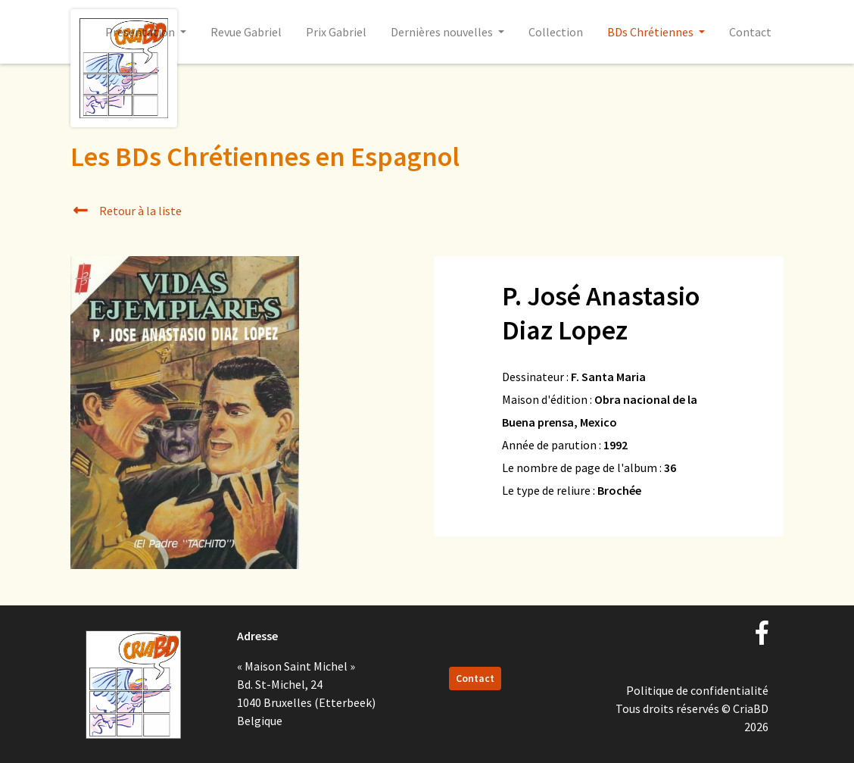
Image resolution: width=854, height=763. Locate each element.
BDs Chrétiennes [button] (651, 31)
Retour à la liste (126, 210)
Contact (750, 31)
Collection (555, 31)
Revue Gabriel (246, 31)
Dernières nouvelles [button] (443, 31)
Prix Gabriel (336, 31)
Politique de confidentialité (697, 690)
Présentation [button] (141, 31)
